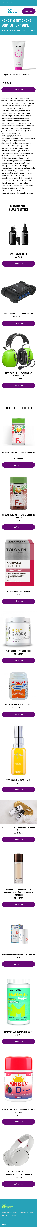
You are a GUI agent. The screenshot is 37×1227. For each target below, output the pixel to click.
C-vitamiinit (25, 74)
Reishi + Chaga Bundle (18, 254)
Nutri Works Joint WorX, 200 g (18, 651)
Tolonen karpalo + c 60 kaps (18, 591)
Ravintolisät (15, 74)
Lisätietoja (18, 90)
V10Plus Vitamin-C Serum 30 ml (18, 780)
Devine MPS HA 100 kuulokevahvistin (18, 313)
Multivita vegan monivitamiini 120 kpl (18, 1032)
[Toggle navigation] (4, 11)
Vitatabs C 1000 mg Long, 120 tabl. (18, 704)
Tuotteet (29, 11)
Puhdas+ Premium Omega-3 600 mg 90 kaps (18, 954)
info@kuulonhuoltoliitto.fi (9, 3)
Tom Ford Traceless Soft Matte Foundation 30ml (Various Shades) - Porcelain (18, 892)
